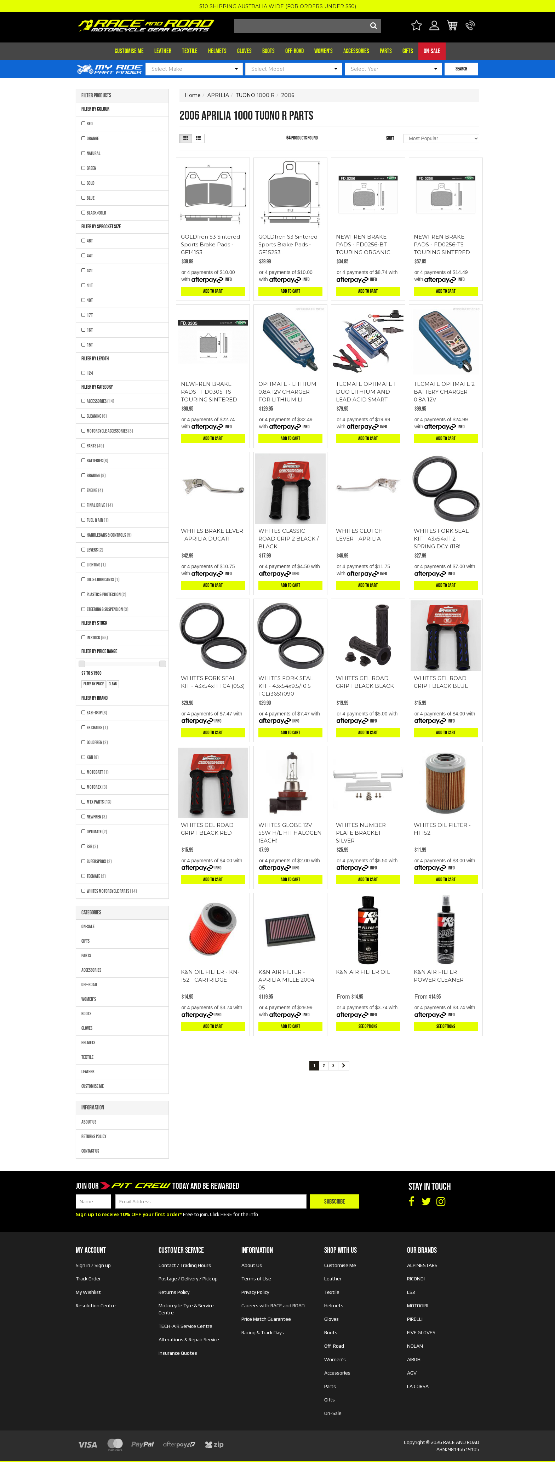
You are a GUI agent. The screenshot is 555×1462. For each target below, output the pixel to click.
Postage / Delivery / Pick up (188, 1278)
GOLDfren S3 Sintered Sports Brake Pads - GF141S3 (210, 244)
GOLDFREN (97, 742)
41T (90, 285)
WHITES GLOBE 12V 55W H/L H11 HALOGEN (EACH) (290, 833)
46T (90, 241)
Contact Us (90, 1151)
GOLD (91, 183)
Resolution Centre (96, 1305)
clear (113, 684)
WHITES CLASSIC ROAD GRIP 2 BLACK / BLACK (288, 538)
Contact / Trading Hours (185, 1265)
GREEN (91, 168)
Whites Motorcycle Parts (112, 891)
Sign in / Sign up (93, 1265)
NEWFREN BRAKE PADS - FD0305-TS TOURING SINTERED (209, 392)
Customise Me (129, 51)
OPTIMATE (97, 832)
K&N (93, 757)
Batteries (97, 461)
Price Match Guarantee (266, 1319)
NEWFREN (97, 817)
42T (90, 271)
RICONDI (416, 1278)
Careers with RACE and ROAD (273, 1305)
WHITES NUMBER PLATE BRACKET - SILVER (361, 833)
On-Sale (432, 51)
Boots (268, 51)
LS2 (411, 1292)
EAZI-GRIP (97, 713)
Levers (95, 550)
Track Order (88, 1278)
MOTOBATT (98, 772)
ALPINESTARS (422, 1265)
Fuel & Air (98, 520)
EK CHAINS (97, 728)
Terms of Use (256, 1278)
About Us (88, 1122)
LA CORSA (418, 1386)
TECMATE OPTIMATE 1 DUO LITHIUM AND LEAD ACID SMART (366, 392)
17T (90, 315)
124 (90, 373)
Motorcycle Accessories (110, 431)
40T (90, 300)
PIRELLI (415, 1319)
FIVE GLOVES (421, 1332)
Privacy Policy (255, 1292)
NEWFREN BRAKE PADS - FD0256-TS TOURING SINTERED (442, 244)
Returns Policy (94, 1136)
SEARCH (461, 69)
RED (90, 124)
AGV (412, 1373)
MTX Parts (99, 802)
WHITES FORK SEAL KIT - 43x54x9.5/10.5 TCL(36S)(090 (285, 686)
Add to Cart (213, 291)
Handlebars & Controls (109, 535)
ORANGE (93, 139)
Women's (323, 51)
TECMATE (96, 876)
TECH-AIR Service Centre (185, 1326)
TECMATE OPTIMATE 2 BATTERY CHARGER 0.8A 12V (444, 392)
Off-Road (294, 51)
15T (90, 345)
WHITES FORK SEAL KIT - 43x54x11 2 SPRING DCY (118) (441, 538)
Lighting (96, 565)
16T (90, 330)
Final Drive (100, 505)
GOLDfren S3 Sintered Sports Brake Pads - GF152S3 (287, 244)
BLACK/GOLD (96, 213)
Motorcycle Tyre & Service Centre (186, 1309)
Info (228, 279)
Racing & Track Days (262, 1332)
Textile (190, 51)
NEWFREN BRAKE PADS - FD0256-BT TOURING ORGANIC (363, 244)
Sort (390, 138)
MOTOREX (97, 787)
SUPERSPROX (99, 861)
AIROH (413, 1359)
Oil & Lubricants (103, 580)
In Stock (97, 638)
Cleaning (97, 416)
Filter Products (96, 96)
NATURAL (94, 153)
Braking (96, 476)
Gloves (244, 51)
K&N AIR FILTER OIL (363, 972)
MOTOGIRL (418, 1305)
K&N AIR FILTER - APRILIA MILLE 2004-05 (287, 980)
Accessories (356, 51)
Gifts (407, 51)
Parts (386, 51)
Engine (95, 490)
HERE (226, 1214)
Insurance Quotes (178, 1353)
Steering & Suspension (107, 609)
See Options (368, 1026)
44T (90, 256)
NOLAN (415, 1346)
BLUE (91, 198)
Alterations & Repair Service (189, 1339)
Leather (162, 51)
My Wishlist (88, 1292)
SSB (92, 847)
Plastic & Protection (106, 595)
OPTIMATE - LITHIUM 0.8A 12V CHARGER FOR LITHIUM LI (287, 392)
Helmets (217, 51)
